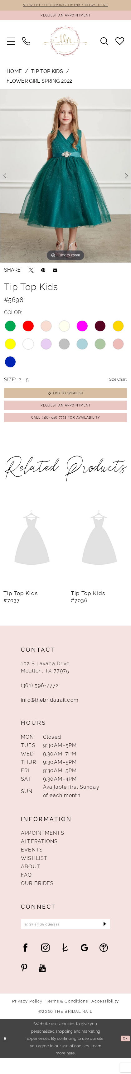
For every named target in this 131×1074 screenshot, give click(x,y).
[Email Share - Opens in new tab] (55, 273)
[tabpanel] (65, 179)
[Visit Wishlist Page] (119, 45)
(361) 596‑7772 (40, 699)
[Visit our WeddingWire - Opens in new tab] (103, 963)
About (30, 880)
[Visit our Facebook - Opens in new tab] (25, 963)
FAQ (26, 888)
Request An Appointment (65, 413)
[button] (10, 45)
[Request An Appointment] (65, 17)
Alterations (39, 855)
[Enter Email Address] (65, 939)
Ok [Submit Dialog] (124, 1054)
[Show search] (104, 45)
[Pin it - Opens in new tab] (43, 274)
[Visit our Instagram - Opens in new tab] (45, 963)
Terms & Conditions (67, 1017)
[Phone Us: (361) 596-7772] (26, 45)
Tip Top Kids (47, 74)
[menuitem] (10, 45)
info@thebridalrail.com (50, 713)
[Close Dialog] (6, 1054)
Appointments (42, 846)
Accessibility (105, 1017)
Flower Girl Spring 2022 (39, 84)
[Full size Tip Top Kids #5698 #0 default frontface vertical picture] (65, 179)
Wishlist (34, 871)
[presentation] (32, 552)
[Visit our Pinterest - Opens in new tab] (24, 984)
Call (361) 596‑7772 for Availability (65, 429)
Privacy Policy (27, 1017)
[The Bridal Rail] (65, 45)
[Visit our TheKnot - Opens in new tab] (65, 963)
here (70, 1069)
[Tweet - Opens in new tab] (31, 274)
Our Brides (37, 896)
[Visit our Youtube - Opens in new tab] (42, 984)
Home (14, 74)
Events (32, 863)
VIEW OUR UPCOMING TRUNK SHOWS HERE (65, 5)
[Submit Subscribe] (103, 939)
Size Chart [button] (115, 383)
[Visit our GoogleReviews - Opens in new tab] (84, 963)
